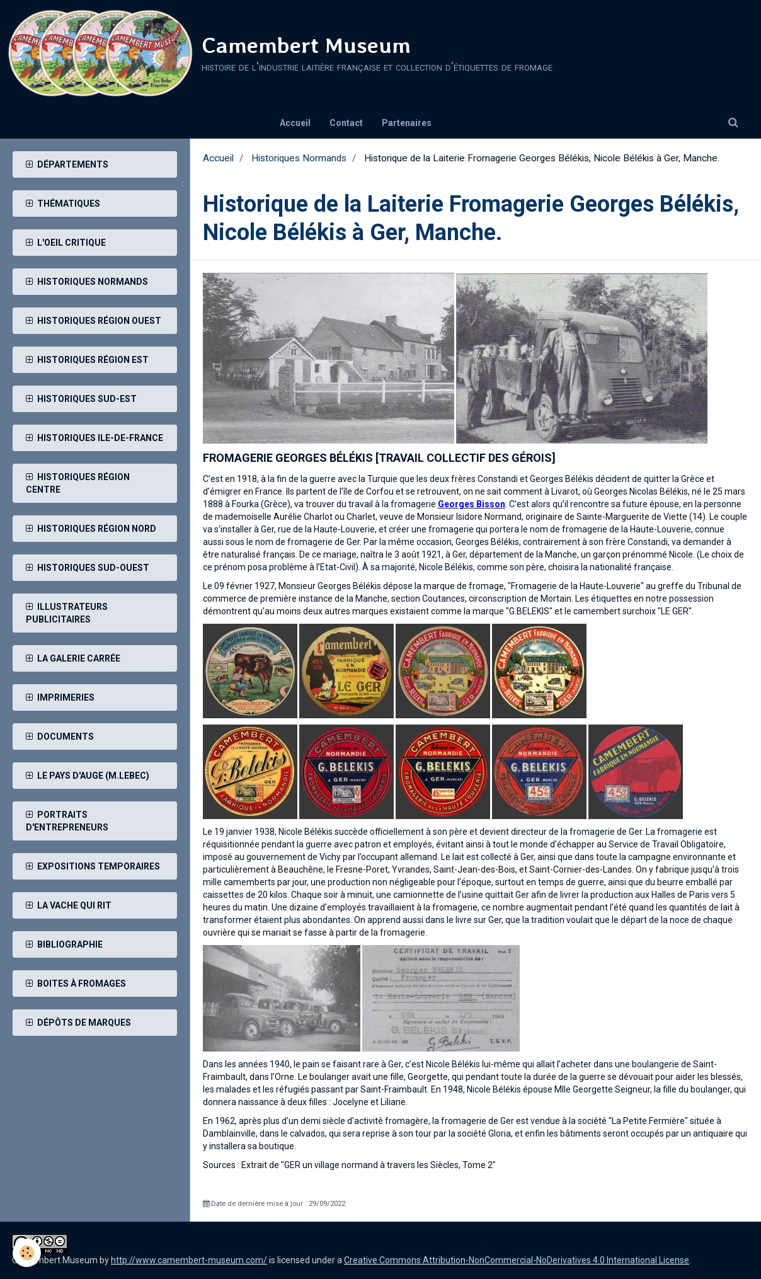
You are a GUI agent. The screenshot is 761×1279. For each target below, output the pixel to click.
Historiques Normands (298, 158)
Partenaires (407, 123)
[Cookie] (27, 1253)
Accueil (295, 123)
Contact (346, 123)
